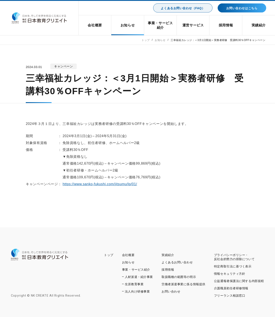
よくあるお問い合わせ (177, 262)
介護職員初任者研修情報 (231, 288)
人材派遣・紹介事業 (139, 277)
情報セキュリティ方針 (229, 273)
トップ (108, 255)
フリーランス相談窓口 (229, 295)
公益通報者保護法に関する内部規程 (239, 281)
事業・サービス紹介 (160, 25)
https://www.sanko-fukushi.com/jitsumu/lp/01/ (100, 184)
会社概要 (95, 25)
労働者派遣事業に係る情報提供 (183, 284)
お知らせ (128, 25)
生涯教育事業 (134, 284)
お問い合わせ (171, 291)
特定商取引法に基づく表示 (233, 266)
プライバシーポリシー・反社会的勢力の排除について (234, 257)
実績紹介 (259, 25)
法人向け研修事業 (137, 291)
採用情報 (226, 25)
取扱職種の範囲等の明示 (179, 277)
